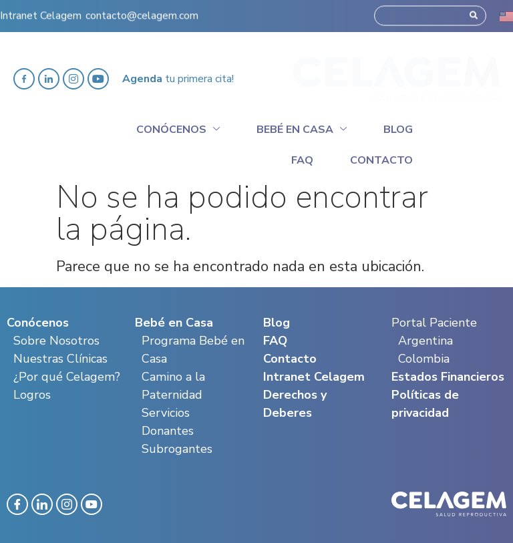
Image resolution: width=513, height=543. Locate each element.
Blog (398, 129)
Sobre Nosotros (56, 341)
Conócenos (178, 128)
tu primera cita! (178, 78)
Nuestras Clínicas (60, 359)
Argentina (425, 341)
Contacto (381, 160)
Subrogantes (177, 449)
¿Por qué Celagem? (66, 377)
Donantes (168, 431)
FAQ (275, 341)
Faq (302, 160)
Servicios (166, 413)
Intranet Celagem (40, 12)
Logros (32, 395)
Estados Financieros (447, 377)
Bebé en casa (301, 128)
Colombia (424, 359)
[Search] (474, 12)
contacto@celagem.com (142, 12)
